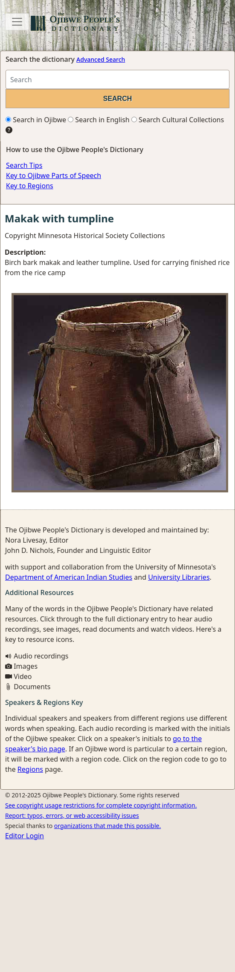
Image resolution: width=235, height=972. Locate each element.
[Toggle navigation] (17, 21)
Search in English (99, 119)
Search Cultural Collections (177, 119)
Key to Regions (29, 185)
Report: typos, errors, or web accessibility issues (72, 815)
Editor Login (24, 835)
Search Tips (24, 165)
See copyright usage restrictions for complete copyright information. (101, 805)
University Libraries (178, 577)
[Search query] (117, 79)
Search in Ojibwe (36, 119)
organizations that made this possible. (107, 826)
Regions (30, 769)
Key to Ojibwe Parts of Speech (53, 175)
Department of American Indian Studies (68, 577)
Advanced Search (100, 59)
